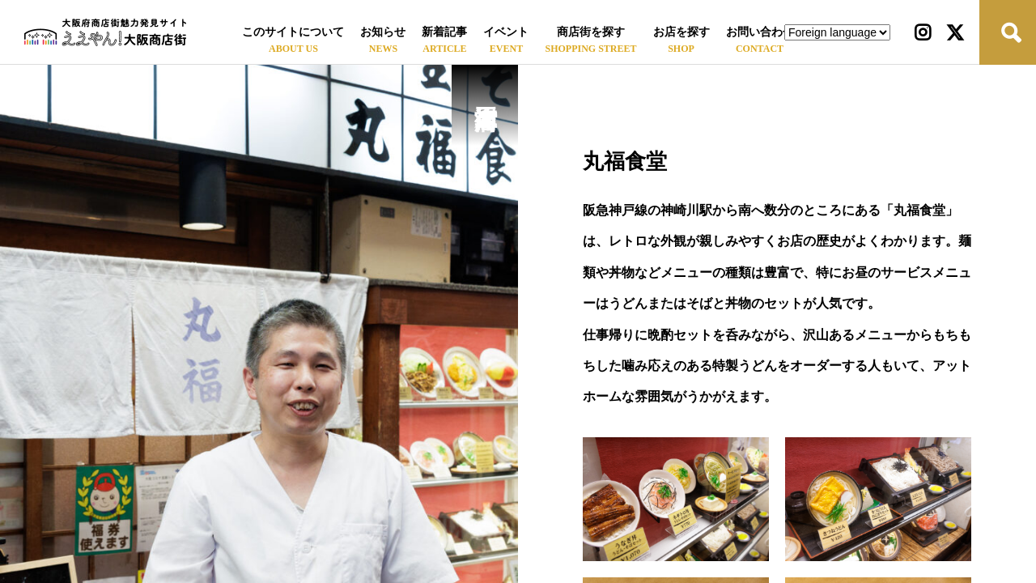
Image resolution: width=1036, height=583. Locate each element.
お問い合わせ (760, 32)
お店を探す (681, 32)
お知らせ (382, 32)
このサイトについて (293, 32)
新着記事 (444, 32)
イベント (506, 32)
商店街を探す (591, 32)
